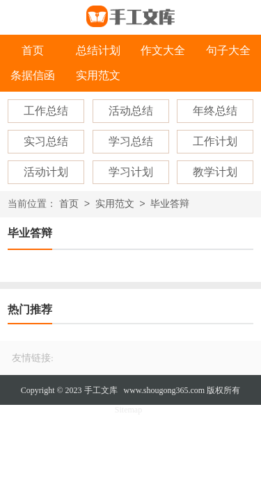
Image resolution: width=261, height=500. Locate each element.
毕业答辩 (169, 204)
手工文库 (101, 390)
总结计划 (98, 50)
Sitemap (128, 410)
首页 (33, 50)
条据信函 (32, 75)
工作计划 (215, 141)
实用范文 (98, 75)
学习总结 (131, 141)
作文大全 (163, 50)
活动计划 (46, 172)
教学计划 (215, 172)
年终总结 (215, 111)
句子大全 (228, 50)
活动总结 (131, 111)
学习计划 (131, 172)
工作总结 (46, 111)
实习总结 (46, 141)
